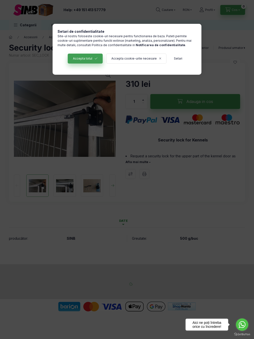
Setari (178, 58)
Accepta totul (82, 58)
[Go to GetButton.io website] (242, 334)
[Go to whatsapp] (242, 324)
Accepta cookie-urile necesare (134, 58)
